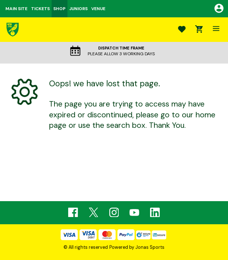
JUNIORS (78, 9)
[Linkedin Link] (155, 212)
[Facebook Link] (73, 212)
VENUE (98, 9)
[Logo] (12, 29)
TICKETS (40, 9)
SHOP (59, 9)
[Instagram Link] (114, 212)
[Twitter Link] (93, 212)
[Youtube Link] (134, 212)
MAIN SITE (16, 9)
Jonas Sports (150, 247)
